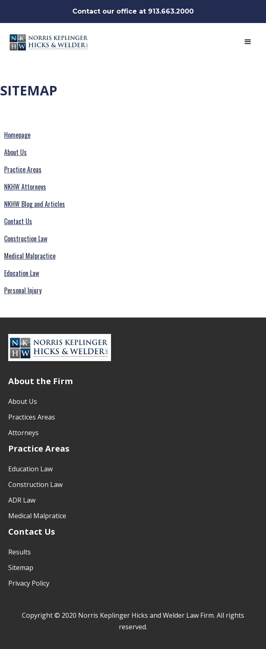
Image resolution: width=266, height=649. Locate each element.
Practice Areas (23, 169)
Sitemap (20, 567)
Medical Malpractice (30, 256)
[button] (248, 42)
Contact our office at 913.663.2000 (133, 11)
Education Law (21, 273)
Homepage (17, 135)
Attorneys (23, 432)
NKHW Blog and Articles (34, 204)
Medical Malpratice (37, 515)
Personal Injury (23, 290)
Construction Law (25, 238)
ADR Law (21, 500)
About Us (15, 152)
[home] (49, 42)
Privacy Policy (28, 583)
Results (19, 551)
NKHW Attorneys (25, 187)
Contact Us (18, 221)
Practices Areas (31, 417)
